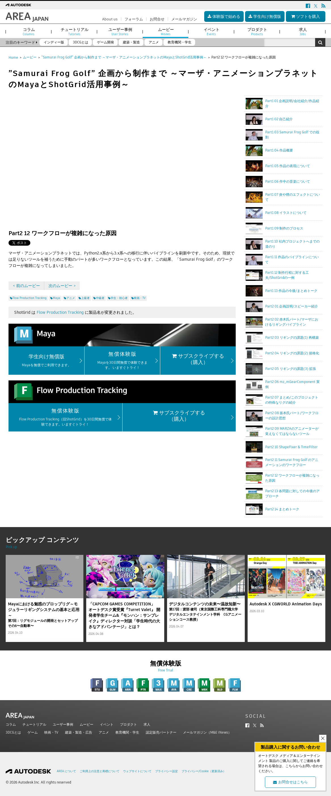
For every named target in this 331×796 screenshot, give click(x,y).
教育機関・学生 (127, 732)
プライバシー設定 (166, 771)
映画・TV (51, 732)
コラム (11, 724)
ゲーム (33, 732)
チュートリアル (34, 724)
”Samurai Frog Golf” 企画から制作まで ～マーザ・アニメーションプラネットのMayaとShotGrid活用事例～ (123, 57)
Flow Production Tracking (60, 312)
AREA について (66, 771)
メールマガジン (184, 19)
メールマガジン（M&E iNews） (207, 732)
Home (13, 57)
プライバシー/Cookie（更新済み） (204, 771)
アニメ (104, 732)
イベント (106, 724)
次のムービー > (62, 286)
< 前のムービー (26, 286)
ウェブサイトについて (137, 771)
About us (110, 19)
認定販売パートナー (161, 732)
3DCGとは (13, 732)
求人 (147, 724)
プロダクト (128, 724)
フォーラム (134, 19)
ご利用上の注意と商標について (99, 771)
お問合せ (157, 19)
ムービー (30, 57)
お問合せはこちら (290, 782)
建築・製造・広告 (78, 732)
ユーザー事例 (63, 724)
